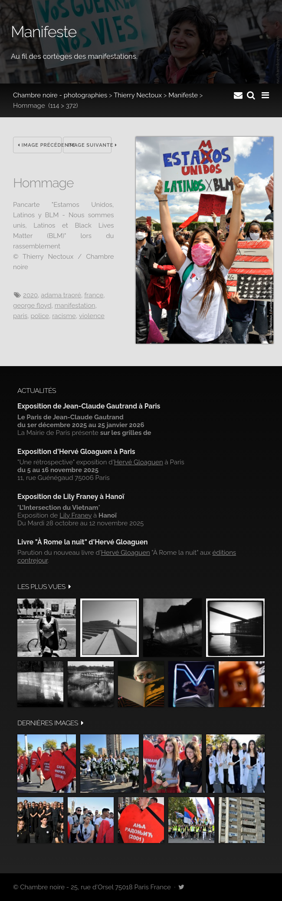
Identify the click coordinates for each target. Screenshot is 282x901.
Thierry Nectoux (138, 95)
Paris (20, 316)
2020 (30, 295)
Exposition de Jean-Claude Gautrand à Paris (88, 406)
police (39, 316)
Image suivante (89, 145)
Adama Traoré (61, 295)
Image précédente (40, 145)
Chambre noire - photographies (60, 95)
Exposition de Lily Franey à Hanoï (70, 496)
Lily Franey (75, 515)
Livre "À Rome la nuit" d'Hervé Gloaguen (82, 542)
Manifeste (183, 95)
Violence (92, 316)
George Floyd (32, 305)
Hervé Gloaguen (138, 462)
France (93, 295)
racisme (64, 316)
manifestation (75, 305)
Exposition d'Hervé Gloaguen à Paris (76, 451)
